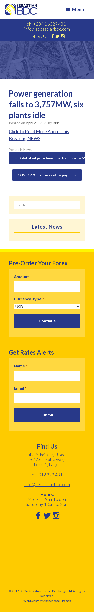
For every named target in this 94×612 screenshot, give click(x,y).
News (27, 150)
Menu (75, 9)
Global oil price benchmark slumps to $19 (51, 158)
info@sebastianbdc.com (47, 29)
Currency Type (29, 298)
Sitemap (66, 600)
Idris (56, 123)
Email (20, 388)
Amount (23, 276)
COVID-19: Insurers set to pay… (47, 175)
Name (21, 365)
